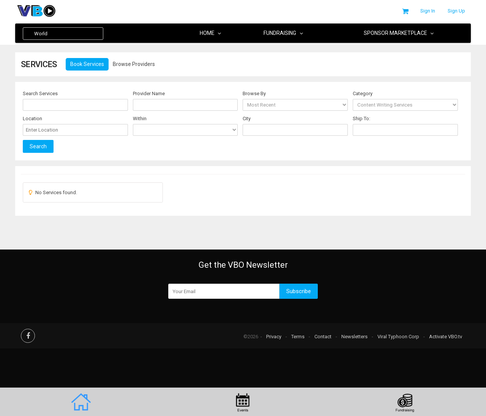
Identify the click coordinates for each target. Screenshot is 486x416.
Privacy (273, 336)
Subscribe (298, 291)
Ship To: (361, 118)
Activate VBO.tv (445, 336)
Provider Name (149, 93)
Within (140, 118)
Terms (298, 336)
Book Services (87, 64)
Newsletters (354, 336)
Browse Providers (134, 64)
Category (362, 93)
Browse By (254, 93)
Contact (322, 336)
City (247, 118)
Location (32, 118)
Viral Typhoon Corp (398, 336)
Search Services (40, 93)
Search (38, 147)
